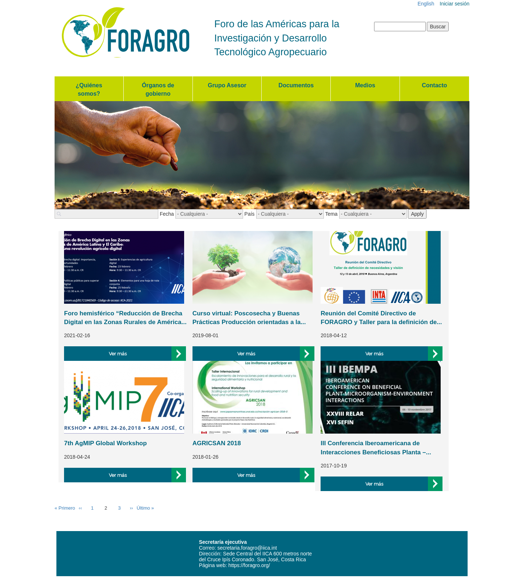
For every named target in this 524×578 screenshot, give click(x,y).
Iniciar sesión (454, 4)
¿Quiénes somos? (89, 89)
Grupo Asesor (227, 85)
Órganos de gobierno (158, 89)
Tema (331, 214)
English (425, 4)
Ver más (118, 353)
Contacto (434, 85)
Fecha (167, 214)
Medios (365, 85)
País (250, 214)
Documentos (296, 85)
